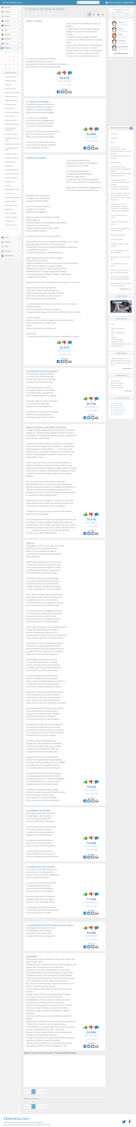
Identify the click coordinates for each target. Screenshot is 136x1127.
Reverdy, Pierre (10, 89)
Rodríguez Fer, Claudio (13, 144)
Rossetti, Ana (9, 193)
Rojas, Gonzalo (10, 162)
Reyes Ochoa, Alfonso (12, 93)
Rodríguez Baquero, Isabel (12, 139)
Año (113, 17)
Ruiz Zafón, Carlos (11, 205)
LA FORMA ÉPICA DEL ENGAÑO (40, 866)
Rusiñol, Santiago (11, 217)
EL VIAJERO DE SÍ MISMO (37, 101)
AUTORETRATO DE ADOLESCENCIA (42, 371)
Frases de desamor (119, 410)
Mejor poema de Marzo (119, 128)
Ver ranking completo (121, 53)
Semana (119, 13)
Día (113, 13)
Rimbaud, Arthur (11, 104)
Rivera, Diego (9, 108)
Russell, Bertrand (11, 225)
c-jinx (130, 289)
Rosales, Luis (9, 182)
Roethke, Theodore (12, 158)
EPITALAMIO (31, 956)
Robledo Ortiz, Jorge (12, 124)
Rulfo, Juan (9, 209)
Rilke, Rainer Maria (11, 100)
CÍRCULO (30, 543)
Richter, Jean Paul (11, 96)
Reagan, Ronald (10, 81)
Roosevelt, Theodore (12, 174)
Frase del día (121, 353)
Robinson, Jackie (10, 120)
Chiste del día (121, 318)
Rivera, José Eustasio (12, 112)
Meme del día (121, 296)
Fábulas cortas (118, 414)
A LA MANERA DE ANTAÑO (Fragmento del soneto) (49, 925)
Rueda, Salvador (10, 201)
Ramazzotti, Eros (11, 77)
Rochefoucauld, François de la (10, 129)
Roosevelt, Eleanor (11, 170)
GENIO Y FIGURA (34, 21)
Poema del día (121, 375)
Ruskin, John (9, 221)
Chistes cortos (118, 403)
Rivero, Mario (10, 116)
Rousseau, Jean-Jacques (13, 197)
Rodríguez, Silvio (11, 154)
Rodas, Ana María (11, 134)
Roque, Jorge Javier (11, 178)
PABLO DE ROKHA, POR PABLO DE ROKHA (46, 427)
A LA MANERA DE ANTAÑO (38, 810)
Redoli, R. (8, 85)
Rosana (8, 186)
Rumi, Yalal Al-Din (11, 213)
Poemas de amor (118, 408)
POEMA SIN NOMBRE (36, 158)
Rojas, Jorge (9, 166)
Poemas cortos (118, 405)
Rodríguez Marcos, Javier (11, 149)
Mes (126, 13)
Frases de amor (118, 412)
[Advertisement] (45, 39)
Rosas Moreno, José (12, 189)
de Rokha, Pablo (10, 73)
